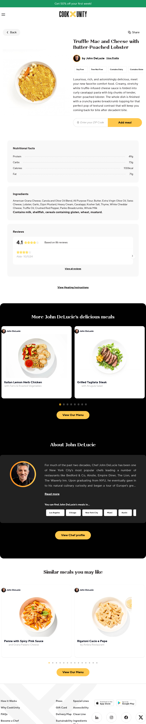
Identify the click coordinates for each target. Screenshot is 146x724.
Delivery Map (64, 672)
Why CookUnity (10, 665)
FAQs (4, 672)
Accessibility (81, 665)
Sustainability (64, 678)
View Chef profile (73, 513)
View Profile (112, 58)
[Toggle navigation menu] (3, 14)
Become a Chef (10, 678)
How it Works (9, 659)
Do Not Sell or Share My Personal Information (27, 685)
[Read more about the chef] (52, 472)
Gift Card (61, 665)
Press (59, 659)
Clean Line (79, 672)
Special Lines (81, 659)
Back (11, 32)
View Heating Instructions (73, 287)
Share (134, 32)
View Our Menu (73, 328)
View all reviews (73, 268)
